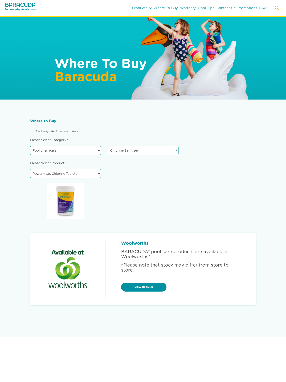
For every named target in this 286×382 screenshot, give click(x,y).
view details (143, 287)
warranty (188, 8)
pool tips (206, 8)
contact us (225, 8)
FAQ (263, 8)
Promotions (247, 8)
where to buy (166, 8)
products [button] (142, 8)
